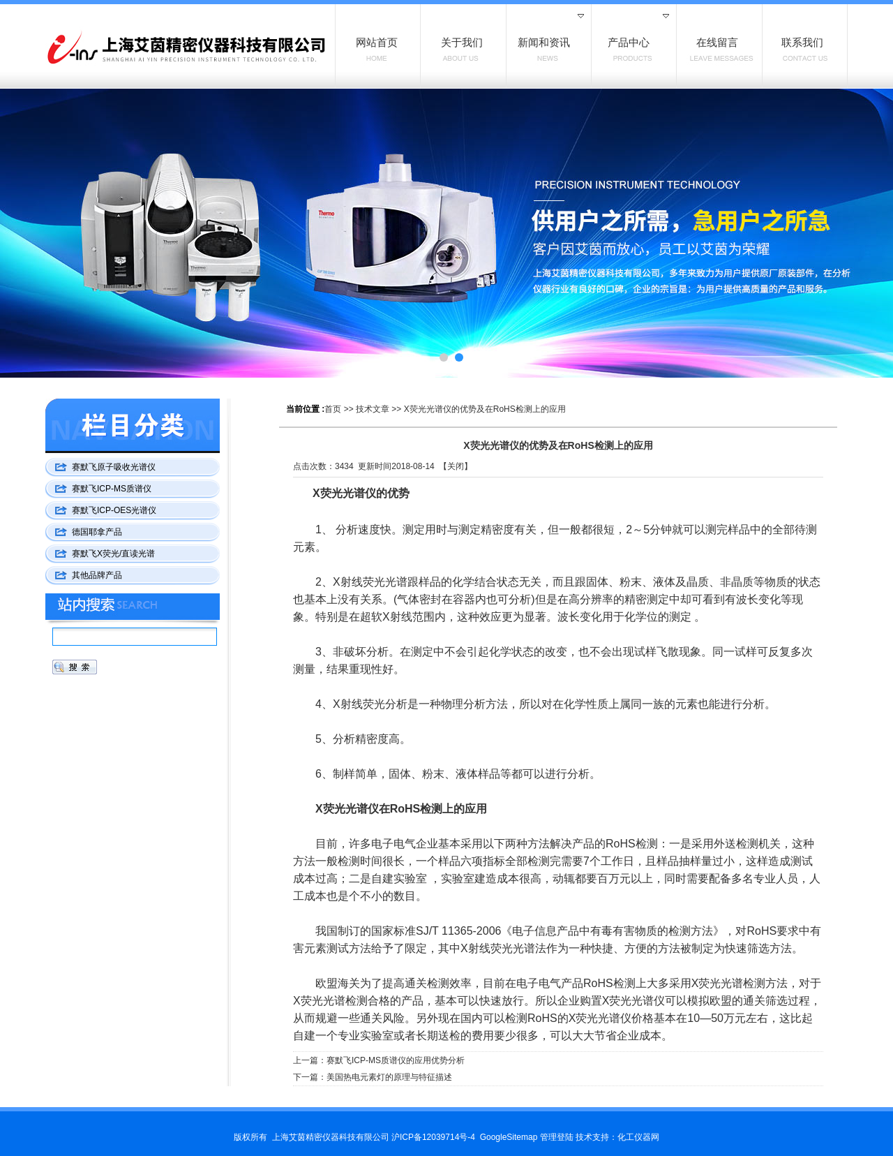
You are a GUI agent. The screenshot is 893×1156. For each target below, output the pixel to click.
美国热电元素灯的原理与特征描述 (389, 1077)
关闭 (455, 466)
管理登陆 (556, 1137)
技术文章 (372, 409)
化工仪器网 (638, 1137)
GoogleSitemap (509, 1137)
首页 (332, 409)
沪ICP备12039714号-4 (433, 1137)
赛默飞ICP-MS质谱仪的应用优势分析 (396, 1060)
